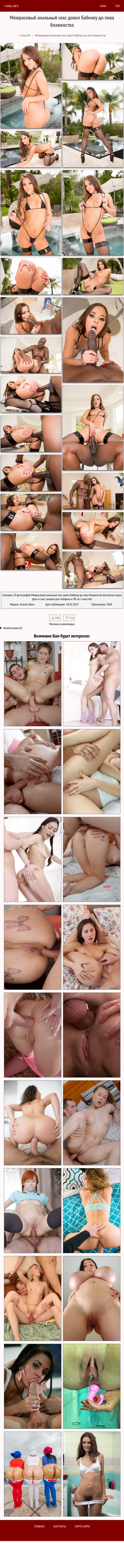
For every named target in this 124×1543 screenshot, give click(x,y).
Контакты (59, 1526)
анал (103, 6)
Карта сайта (82, 1526)
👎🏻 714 (69, 618)
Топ (117, 6)
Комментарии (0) (12, 628)
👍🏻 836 (55, 618)
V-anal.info (11, 6)
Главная (39, 1526)
